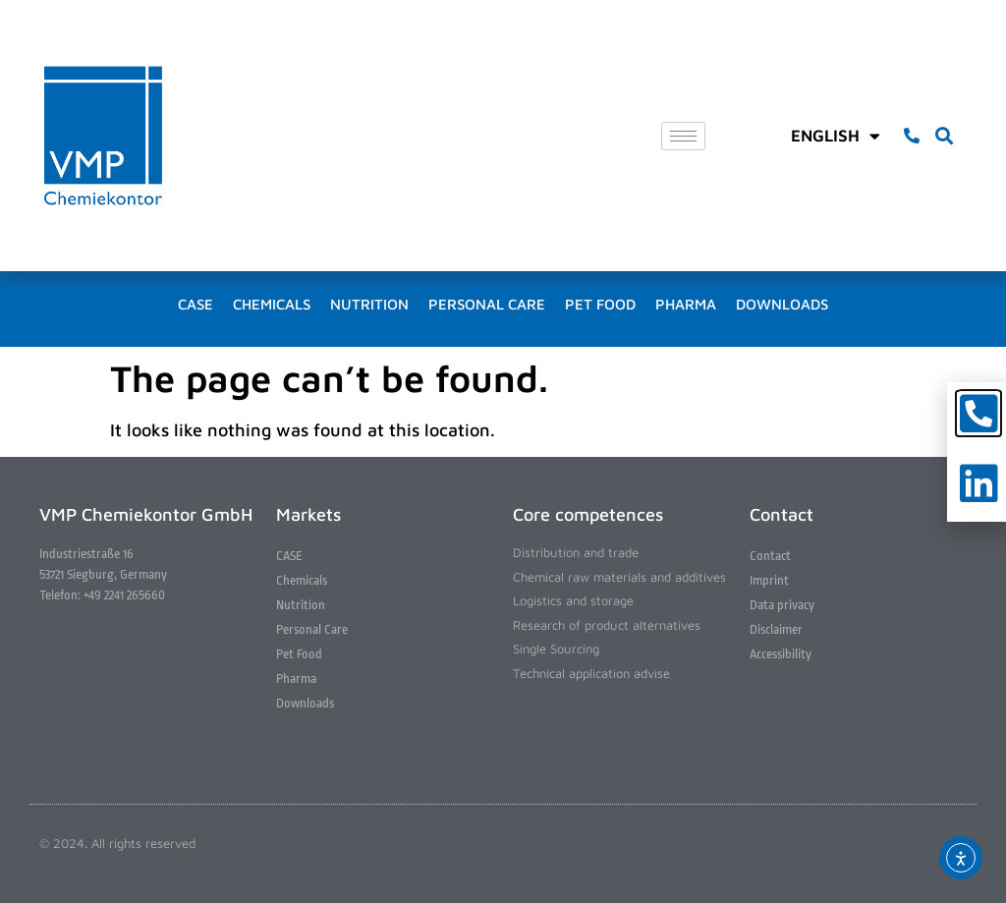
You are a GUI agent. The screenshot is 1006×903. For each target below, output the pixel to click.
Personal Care (486, 304)
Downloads (782, 304)
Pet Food (600, 304)
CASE (195, 304)
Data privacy (782, 604)
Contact (770, 555)
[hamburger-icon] (683, 136)
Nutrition (369, 304)
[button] (943, 136)
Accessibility (780, 654)
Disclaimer (776, 629)
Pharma (685, 304)
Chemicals (271, 304)
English (835, 135)
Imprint (769, 580)
